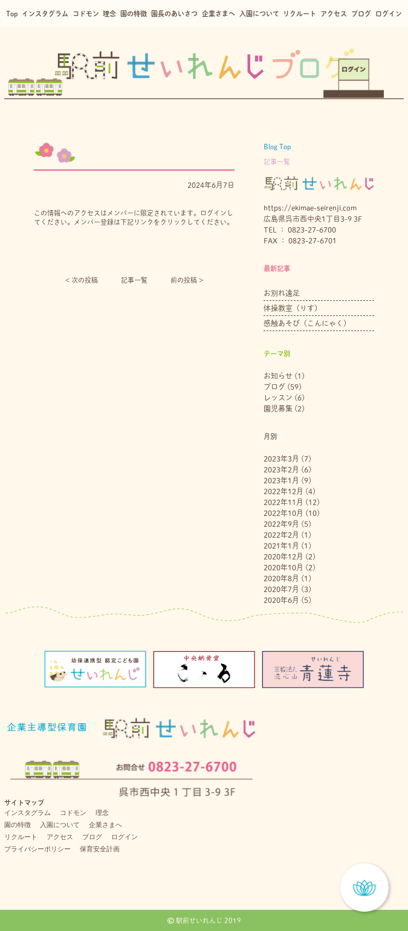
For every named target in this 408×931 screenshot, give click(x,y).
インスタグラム (45, 13)
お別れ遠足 (282, 293)
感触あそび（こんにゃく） (307, 323)
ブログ (361, 13)
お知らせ (278, 375)
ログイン (388, 13)
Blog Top (277, 146)
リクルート (299, 13)
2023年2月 (281, 469)
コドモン (86, 13)
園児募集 (278, 408)
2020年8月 (281, 578)
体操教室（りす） (293, 308)
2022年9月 (281, 523)
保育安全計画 (100, 848)
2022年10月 (283, 513)
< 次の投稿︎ (81, 280)
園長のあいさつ (174, 13)
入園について (259, 13)
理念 (109, 13)
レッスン (278, 397)
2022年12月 (283, 491)
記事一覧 (134, 280)
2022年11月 (283, 502)
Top (12, 13)
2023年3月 (281, 458)
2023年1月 (281, 480)
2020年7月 (281, 589)
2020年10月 (283, 567)
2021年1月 (281, 545)
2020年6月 (281, 600)
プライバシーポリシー (37, 848)
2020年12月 (283, 556)
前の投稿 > (186, 280)
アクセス (333, 13)
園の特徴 (133, 13)
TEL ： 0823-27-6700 (300, 229)
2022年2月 (281, 534)
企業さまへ (218, 13)
